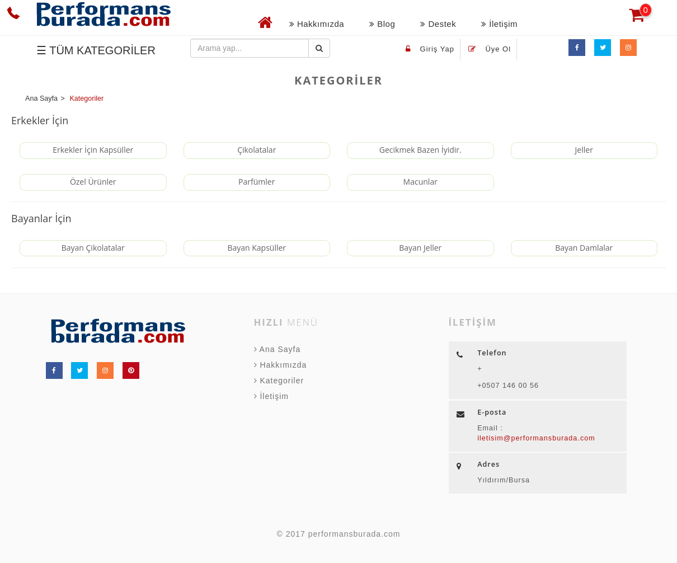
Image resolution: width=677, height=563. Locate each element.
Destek (438, 24)
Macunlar (420, 181)
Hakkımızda (316, 24)
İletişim (499, 24)
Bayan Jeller (420, 247)
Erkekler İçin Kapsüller (93, 149)
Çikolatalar (256, 149)
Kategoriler (279, 380)
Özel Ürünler (93, 181)
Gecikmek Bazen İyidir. (420, 149)
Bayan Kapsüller (256, 247)
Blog (382, 24)
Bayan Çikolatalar (93, 247)
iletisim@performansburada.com (536, 438)
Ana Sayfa (277, 349)
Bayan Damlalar (584, 247)
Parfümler (256, 181)
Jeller (584, 149)
